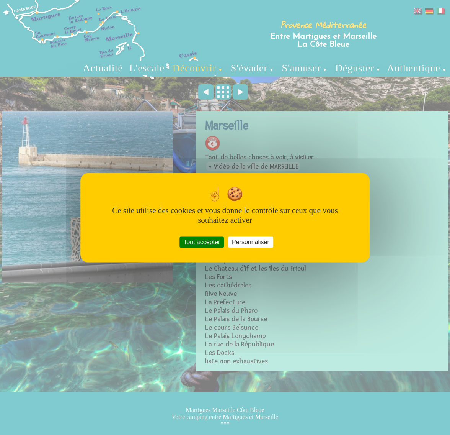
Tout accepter (201, 242)
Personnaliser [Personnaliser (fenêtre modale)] (250, 242)
